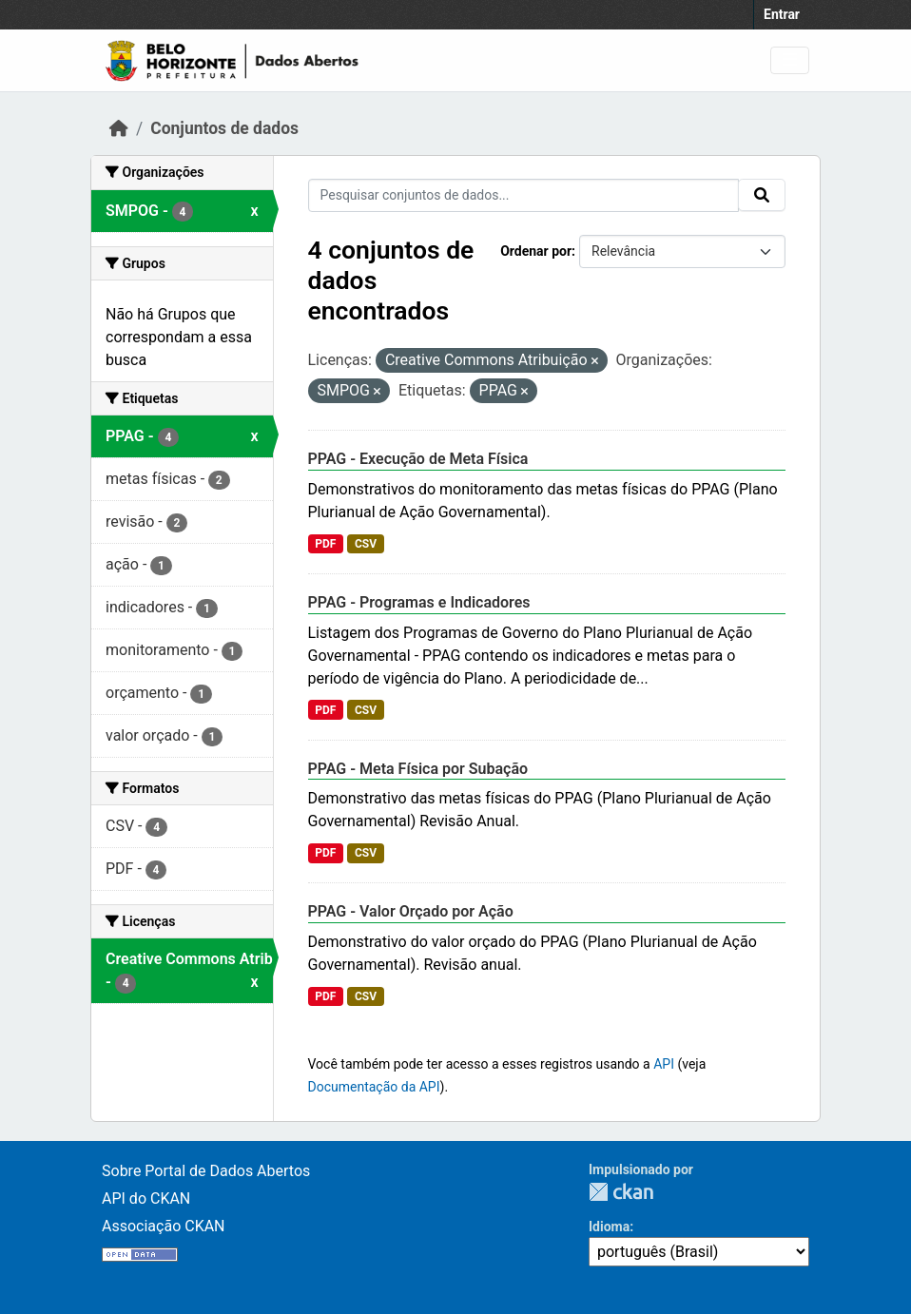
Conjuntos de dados (224, 128)
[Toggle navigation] (789, 60)
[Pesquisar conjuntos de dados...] (524, 195)
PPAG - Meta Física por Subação (418, 769)
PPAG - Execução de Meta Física (418, 459)
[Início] (118, 128)
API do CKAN (146, 1198)
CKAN (621, 1192)
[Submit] (761, 195)
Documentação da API (374, 1086)
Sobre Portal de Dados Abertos (206, 1171)
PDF (325, 544)
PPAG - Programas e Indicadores (419, 602)
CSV (366, 544)
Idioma (609, 1226)
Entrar (782, 14)
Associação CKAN (163, 1226)
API (663, 1064)
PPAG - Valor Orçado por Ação (411, 911)
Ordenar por (536, 251)
